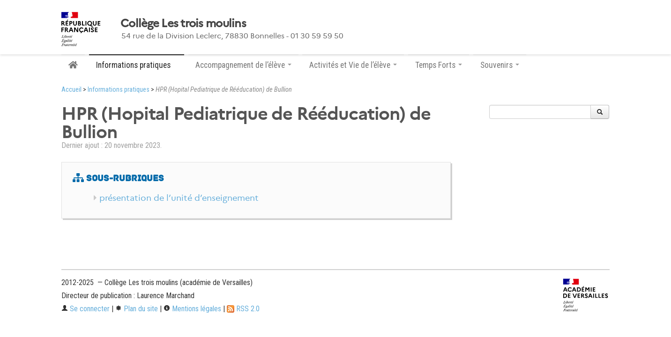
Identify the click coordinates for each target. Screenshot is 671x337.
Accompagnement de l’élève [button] (243, 65)
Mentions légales (192, 308)
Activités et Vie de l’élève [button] (353, 65)
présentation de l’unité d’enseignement (179, 198)
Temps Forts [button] (438, 65)
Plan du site (136, 308)
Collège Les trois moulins (183, 23)
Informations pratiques (118, 90)
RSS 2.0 (243, 308)
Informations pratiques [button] (136, 65)
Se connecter (85, 308)
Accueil (71, 90)
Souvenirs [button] (499, 65)
